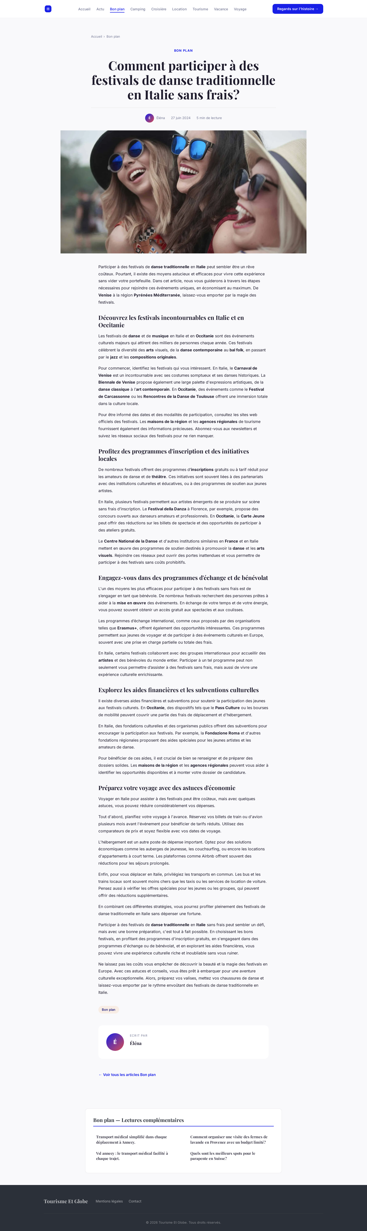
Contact (135, 1201)
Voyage (240, 9)
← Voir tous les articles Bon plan (127, 1074)
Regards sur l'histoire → (298, 9)
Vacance (221, 9)
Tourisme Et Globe (66, 1201)
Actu (100, 9)
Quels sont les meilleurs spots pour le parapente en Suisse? (222, 1156)
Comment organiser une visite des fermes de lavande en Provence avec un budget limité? (229, 1139)
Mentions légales (109, 1201)
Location (179, 9)
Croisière (158, 9)
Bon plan (117, 9)
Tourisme (200, 9)
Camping (137, 9)
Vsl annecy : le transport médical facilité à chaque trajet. (132, 1156)
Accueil (84, 9)
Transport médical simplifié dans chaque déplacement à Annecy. (131, 1139)
